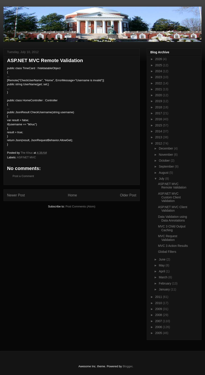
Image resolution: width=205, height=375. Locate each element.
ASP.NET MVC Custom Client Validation (169, 197)
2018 (159, 107)
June (162, 259)
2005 (159, 333)
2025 (159, 65)
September (167, 166)
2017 (159, 113)
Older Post (128, 195)
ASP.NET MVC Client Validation (172, 208)
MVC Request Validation (167, 238)
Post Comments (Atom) (80, 206)
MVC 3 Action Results (173, 246)
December (166, 148)
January (165, 289)
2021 (159, 89)
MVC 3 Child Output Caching (172, 228)
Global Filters (167, 251)
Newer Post (16, 195)
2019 (159, 101)
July (162, 178)
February (165, 283)
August (164, 172)
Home (72, 195)
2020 (159, 95)
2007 (159, 321)
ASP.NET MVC (26, 157)
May (162, 265)
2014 (159, 131)
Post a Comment (23, 176)
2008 (159, 315)
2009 (159, 309)
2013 (159, 137)
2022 (159, 83)
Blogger (127, 366)
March (163, 277)
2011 (159, 297)
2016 (159, 119)
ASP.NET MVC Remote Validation (172, 185)
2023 (159, 77)
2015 (159, 125)
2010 (159, 303)
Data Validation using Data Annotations (172, 218)
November (166, 154)
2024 (159, 71)
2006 (159, 327)
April (162, 271)
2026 (159, 59)
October (165, 160)
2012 (159, 143)
